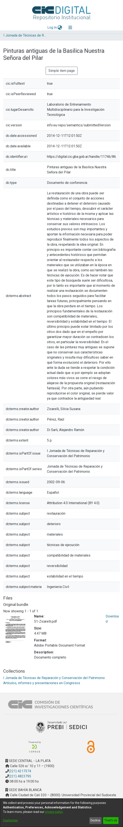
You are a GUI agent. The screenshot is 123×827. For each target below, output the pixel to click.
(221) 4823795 (20, 776)
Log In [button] (52, 27)
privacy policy (54, 812)
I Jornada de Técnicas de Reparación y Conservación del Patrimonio (24, 35)
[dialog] (61, 813)
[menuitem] (60, 27)
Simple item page (61, 71)
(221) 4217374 (20, 771)
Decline (95, 820)
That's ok (110, 820)
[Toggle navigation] (70, 27)
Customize (10, 820)
